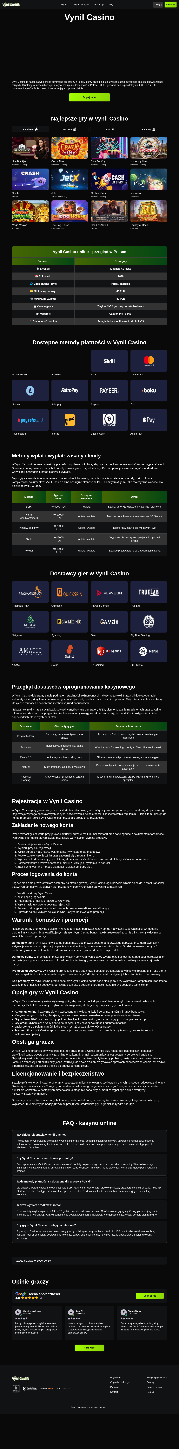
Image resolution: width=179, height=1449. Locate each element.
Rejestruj (170, 4)
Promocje (99, 4)
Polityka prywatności (157, 1412)
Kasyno (63, 4)
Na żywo (69, 164)
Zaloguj (158, 4)
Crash (109, 164)
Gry (111, 4)
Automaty (148, 164)
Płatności (114, 1422)
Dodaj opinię (150, 1331)
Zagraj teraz (89, 131)
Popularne (30, 164)
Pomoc (150, 1427)
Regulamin (115, 1412)
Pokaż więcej (89, 1382)
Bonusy (150, 1417)
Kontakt (114, 1427)
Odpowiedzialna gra (120, 1417)
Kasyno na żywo (81, 4)
